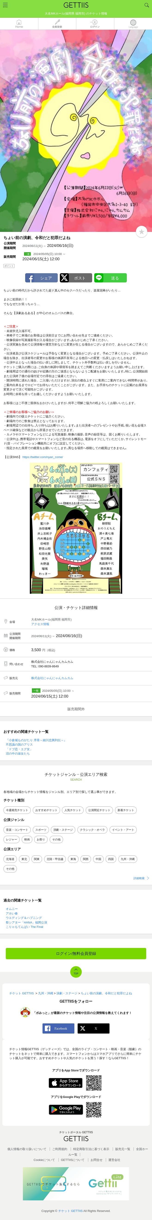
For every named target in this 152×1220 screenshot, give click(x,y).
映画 (27, 839)
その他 (56, 839)
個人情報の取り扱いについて (26, 1149)
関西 (85, 859)
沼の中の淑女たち (18, 753)
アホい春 (12, 913)
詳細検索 (139, 878)
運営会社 (114, 1160)
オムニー (12, 909)
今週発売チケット (17, 810)
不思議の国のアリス (19, 744)
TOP (76, 973)
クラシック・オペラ (92, 829)
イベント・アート (123, 829)
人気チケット (72, 810)
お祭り (41, 839)
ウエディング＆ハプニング (24, 918)
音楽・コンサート (17, 829)
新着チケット (126, 810)
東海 (73, 859)
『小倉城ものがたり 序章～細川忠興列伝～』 (36, 740)
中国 (98, 859)
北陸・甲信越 (55, 859)
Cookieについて (44, 1160)
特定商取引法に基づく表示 (91, 1149)
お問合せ (97, 1160)
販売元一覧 (122, 1149)
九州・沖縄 (128, 859)
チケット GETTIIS (70, 1211)
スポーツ (40, 829)
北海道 (10, 859)
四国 (111, 859)
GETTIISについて (73, 1160)
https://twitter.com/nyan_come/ (42, 457)
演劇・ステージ (63, 829)
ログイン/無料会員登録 (76, 953)
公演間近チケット (99, 810)
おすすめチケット (46, 810)
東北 (24, 859)
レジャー (11, 839)
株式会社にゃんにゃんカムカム (52, 678)
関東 (37, 859)
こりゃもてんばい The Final (24, 927)
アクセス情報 (40, 624)
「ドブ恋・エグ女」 (19, 749)
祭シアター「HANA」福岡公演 (26, 922)
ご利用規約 (59, 1149)
